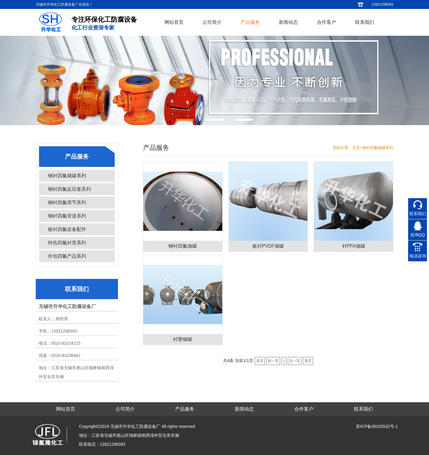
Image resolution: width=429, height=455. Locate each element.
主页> (357, 147)
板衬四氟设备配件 (67, 229)
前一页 (273, 361)
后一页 (294, 361)
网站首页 (174, 22)
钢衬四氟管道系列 (67, 215)
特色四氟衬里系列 (67, 242)
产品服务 (250, 22)
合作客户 (326, 22)
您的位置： (342, 147)
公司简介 (212, 22)
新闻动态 (288, 22)
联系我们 (364, 22)
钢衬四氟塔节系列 (67, 202)
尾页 (308, 361)
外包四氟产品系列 (67, 256)
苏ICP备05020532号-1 (377, 426)
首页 (259, 361)
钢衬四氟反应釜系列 (69, 189)
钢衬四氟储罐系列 (67, 175)
